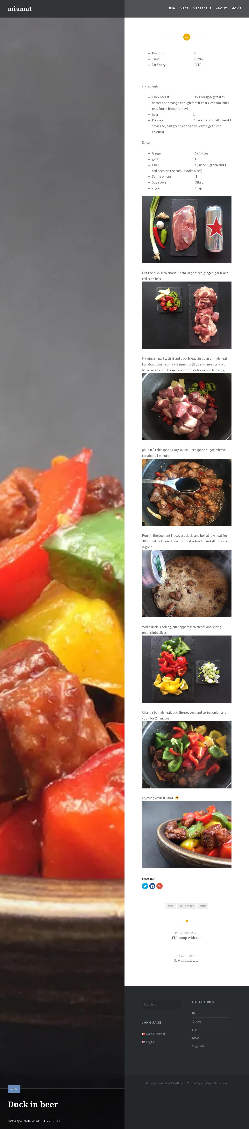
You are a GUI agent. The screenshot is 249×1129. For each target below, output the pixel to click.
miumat (20, 9)
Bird (14, 1088)
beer (171, 905)
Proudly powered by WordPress (165, 1083)
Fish (171, 8)
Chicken (197, 1021)
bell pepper (187, 905)
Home (236, 8)
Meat (184, 8)
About (221, 8)
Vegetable (202, 8)
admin (26, 1121)
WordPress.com (217, 1083)
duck (203, 905)
